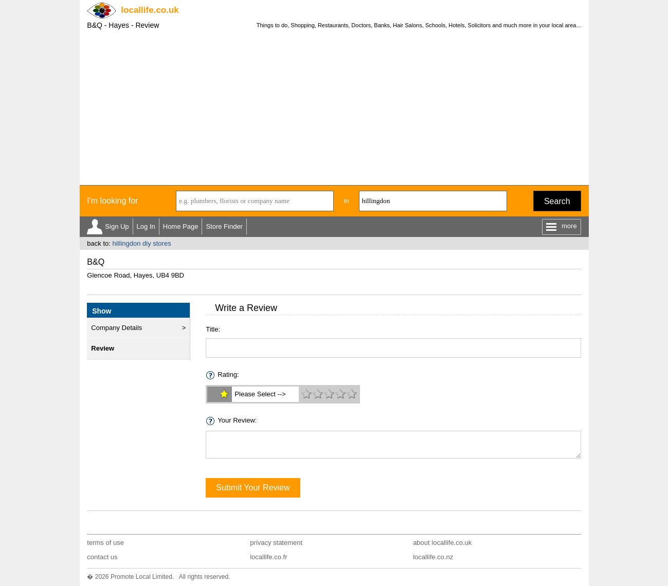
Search (557, 201)
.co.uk (149, 10)
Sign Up (117, 226)
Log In (146, 226)
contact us (102, 557)
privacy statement (276, 542)
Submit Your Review (253, 487)
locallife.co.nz (433, 557)
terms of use (105, 542)
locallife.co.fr (268, 557)
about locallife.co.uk (442, 542)
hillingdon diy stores (141, 243)
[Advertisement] (334, 108)
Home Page (180, 226)
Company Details (116, 328)
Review (102, 348)
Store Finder (224, 226)
